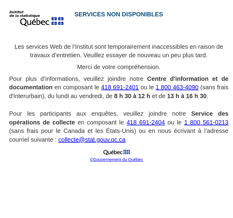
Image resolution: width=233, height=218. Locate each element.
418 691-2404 (146, 122)
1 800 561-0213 (206, 122)
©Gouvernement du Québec (116, 159)
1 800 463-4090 (177, 87)
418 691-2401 (120, 87)
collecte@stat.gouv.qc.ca (91, 139)
